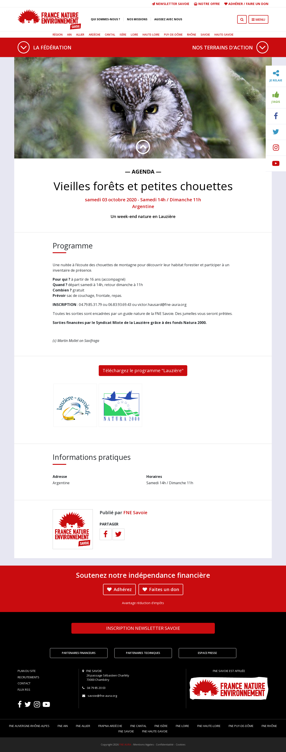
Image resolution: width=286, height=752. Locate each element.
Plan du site (27, 671)
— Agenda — (143, 171)
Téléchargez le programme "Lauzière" (143, 370)
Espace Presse (207, 653)
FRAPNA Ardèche (110, 726)
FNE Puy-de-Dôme (241, 726)
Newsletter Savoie (170, 4)
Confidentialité (164, 744)
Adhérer (235, 4)
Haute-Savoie (223, 35)
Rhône (191, 35)
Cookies (180, 744)
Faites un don (161, 589)
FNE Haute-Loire (208, 726)
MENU (258, 19)
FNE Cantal (138, 726)
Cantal (110, 35)
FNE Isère (161, 726)
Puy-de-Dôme (173, 35)
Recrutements (28, 677)
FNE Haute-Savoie (155, 731)
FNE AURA (125, 744)
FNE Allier (83, 726)
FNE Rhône (269, 726)
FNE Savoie (135, 512)
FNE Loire (182, 726)
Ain (69, 35)
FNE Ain (63, 726)
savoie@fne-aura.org (102, 696)
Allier (80, 35)
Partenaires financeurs (79, 653)
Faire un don (257, 4)
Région (58, 35)
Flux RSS (24, 690)
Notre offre (207, 4)
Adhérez (119, 589)
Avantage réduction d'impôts (143, 603)
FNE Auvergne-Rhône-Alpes (29, 726)
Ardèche (94, 35)
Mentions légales (143, 744)
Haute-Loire (151, 35)
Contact (24, 683)
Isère (123, 35)
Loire (134, 35)
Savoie (205, 35)
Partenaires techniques (143, 653)
